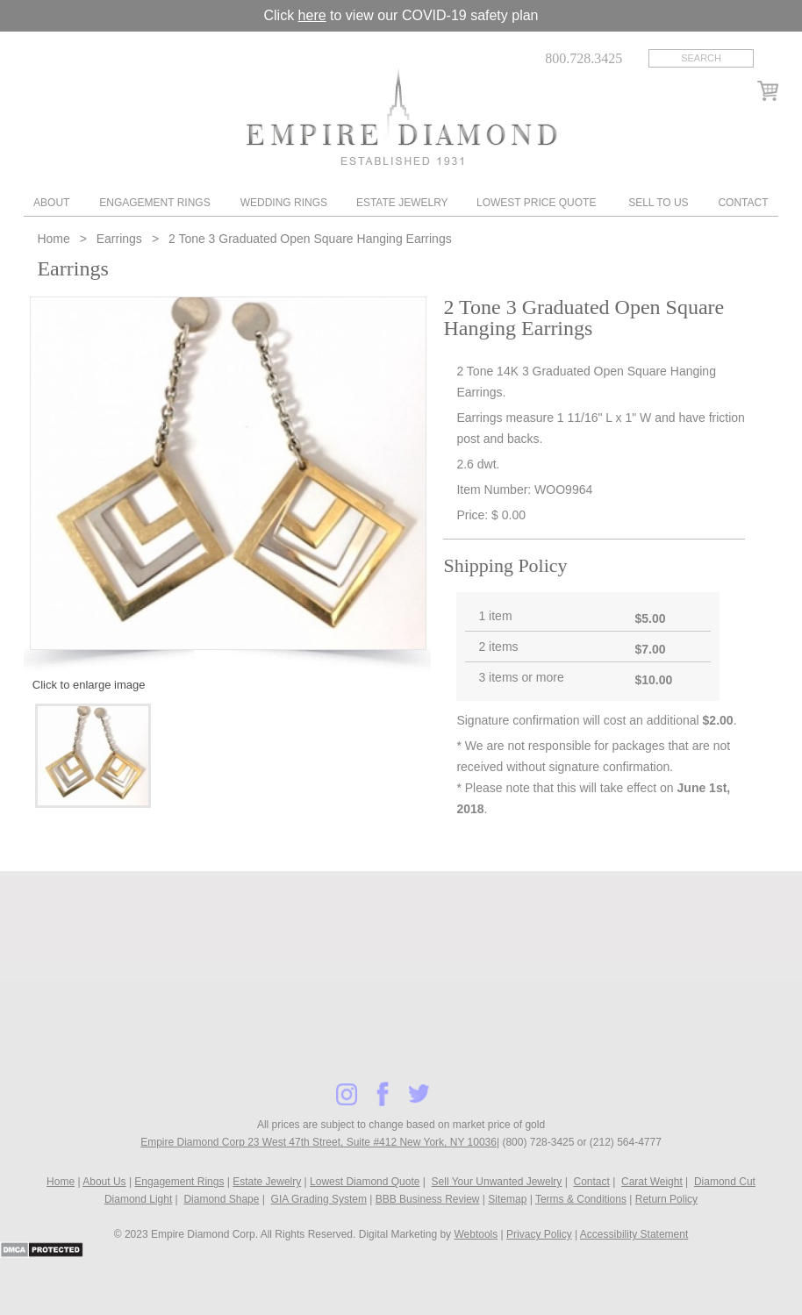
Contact (743, 203)
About (51, 203)
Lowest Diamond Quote (364, 1182)
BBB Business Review (428, 1199)
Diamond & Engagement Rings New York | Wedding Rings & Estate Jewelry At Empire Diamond (401, 116)
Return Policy (666, 1199)
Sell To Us (658, 203)
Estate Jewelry (402, 203)
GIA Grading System (319, 1199)
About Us (103, 1182)
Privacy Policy (539, 1234)
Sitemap (507, 1199)
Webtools (476, 1234)
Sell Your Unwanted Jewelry (497, 1182)
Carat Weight (652, 1182)
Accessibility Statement (634, 1234)
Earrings (119, 239)
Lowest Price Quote (536, 203)
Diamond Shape (221, 1199)
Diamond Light (138, 1199)
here (312, 15)
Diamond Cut (724, 1182)
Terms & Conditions (581, 1199)
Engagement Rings (154, 203)
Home (55, 239)
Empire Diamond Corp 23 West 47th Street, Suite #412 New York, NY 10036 (318, 1142)
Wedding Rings (283, 203)
